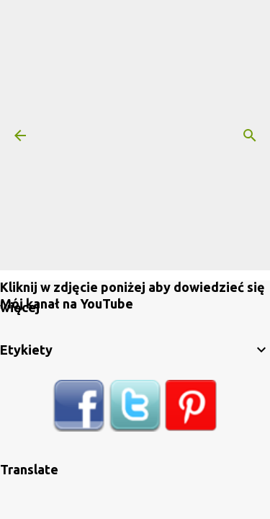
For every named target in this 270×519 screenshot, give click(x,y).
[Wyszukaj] (249, 135)
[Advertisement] (135, 135)
